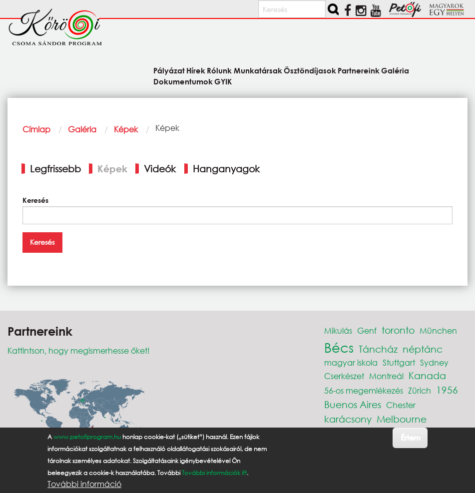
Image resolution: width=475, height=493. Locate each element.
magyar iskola (351, 362)
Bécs (339, 347)
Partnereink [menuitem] (359, 70)
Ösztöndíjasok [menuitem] (310, 70)
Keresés (35, 200)
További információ (84, 484)
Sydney (434, 362)
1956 (447, 390)
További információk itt (214, 473)
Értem (410, 437)
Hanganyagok (226, 168)
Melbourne (402, 419)
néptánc (423, 349)
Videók (160, 168)
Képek (126, 129)
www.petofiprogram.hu (87, 437)
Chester (401, 405)
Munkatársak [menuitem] (258, 70)
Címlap (36, 129)
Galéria (82, 129)
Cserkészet (344, 376)
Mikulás (338, 330)
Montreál (386, 376)
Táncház (378, 349)
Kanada (427, 375)
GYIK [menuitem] (223, 81)
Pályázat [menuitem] (169, 70)
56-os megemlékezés (363, 390)
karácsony (348, 419)
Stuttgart (399, 362)
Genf (367, 330)
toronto (398, 330)
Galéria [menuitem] (395, 70)
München (438, 330)
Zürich (419, 390)
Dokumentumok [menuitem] (183, 81)
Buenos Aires (352, 404)
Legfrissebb (55, 168)
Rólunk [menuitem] (219, 70)
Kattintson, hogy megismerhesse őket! (78, 350)
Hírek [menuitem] (195, 70)
